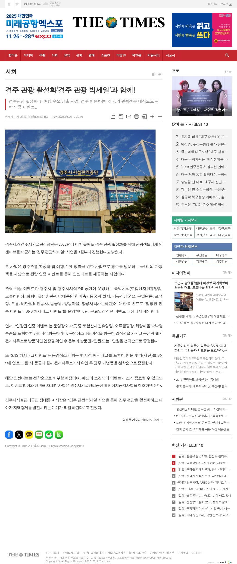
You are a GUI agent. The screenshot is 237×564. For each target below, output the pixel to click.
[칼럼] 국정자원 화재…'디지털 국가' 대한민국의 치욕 (204, 509)
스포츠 (105, 55)
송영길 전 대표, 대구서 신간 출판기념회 (204, 182)
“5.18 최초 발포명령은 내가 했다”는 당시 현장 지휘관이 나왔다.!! (202, 323)
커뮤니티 (153, 55)
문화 (79, 55)
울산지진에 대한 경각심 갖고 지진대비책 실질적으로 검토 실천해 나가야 (202, 409)
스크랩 (144, 116)
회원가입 (212, 4)
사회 (54, 55)
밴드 (59, 435)
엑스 (19, 435)
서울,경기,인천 (183, 228)
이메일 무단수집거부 (162, 552)
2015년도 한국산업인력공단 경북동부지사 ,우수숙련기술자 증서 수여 (202, 416)
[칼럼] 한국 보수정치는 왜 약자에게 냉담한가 (204, 476)
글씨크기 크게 (152, 116)
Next (226, 96)
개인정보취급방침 (93, 552)
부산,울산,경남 (205, 235)
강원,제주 (224, 228)
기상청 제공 (54, 5)
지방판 (136, 55)
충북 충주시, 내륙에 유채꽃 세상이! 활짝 (201, 386)
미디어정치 (181, 273)
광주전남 (222, 261)
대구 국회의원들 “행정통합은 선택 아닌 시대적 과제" (204, 159)
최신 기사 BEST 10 (187, 445)
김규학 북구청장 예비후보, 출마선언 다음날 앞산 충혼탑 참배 (204, 197)
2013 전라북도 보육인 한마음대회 (197, 379)
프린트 (136, 116)
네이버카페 (49, 435)
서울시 (170, 55)
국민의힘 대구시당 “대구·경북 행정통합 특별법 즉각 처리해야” (204, 151)
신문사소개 (52, 552)
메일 (128, 116)
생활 (42, 55)
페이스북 (9, 435)
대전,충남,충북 (205, 228)
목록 (120, 116)
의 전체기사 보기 (141, 420)
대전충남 (181, 261)
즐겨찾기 (17, 4)
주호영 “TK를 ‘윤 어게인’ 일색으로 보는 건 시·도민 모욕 (204, 204)
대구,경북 (224, 235)
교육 (67, 55)
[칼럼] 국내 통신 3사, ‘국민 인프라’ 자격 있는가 (204, 515)
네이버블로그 (39, 435)
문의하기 (197, 552)
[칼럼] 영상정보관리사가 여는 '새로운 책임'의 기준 (204, 463)
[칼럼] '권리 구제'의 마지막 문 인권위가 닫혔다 (204, 489)
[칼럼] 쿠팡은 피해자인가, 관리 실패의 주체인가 (204, 469)
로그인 (224, 4)
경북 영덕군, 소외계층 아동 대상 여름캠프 (202, 429)
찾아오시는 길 (70, 552)
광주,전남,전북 (183, 235)
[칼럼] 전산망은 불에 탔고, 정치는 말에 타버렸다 (204, 502)
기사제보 (183, 552)
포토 (175, 71)
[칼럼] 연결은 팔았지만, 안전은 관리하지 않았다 (204, 456)
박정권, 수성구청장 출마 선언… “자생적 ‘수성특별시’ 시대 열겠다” (204, 144)
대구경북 (222, 255)
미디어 (28, 55)
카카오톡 (29, 435)
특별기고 (179, 336)
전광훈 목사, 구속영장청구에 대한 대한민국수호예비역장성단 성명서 (202, 316)
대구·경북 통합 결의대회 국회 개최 (204, 174)
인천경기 (181, 255)
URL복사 (113, 116)
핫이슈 (12, 55)
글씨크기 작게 (160, 116)
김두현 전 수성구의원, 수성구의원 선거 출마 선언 (204, 189)
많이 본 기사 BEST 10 (190, 124)
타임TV (121, 55)
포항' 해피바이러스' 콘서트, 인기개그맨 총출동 (202, 422)
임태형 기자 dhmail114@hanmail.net (26, 116)
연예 (91, 55)
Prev (177, 96)
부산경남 (202, 255)
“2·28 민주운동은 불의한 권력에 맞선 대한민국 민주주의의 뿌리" (204, 167)
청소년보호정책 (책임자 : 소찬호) (126, 552)
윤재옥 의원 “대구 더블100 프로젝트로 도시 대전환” (204, 136)
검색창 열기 (227, 55)
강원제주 (202, 261)
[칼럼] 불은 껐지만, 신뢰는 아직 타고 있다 (204, 496)
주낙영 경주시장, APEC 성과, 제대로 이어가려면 (204, 482)
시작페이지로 (9, 4)
